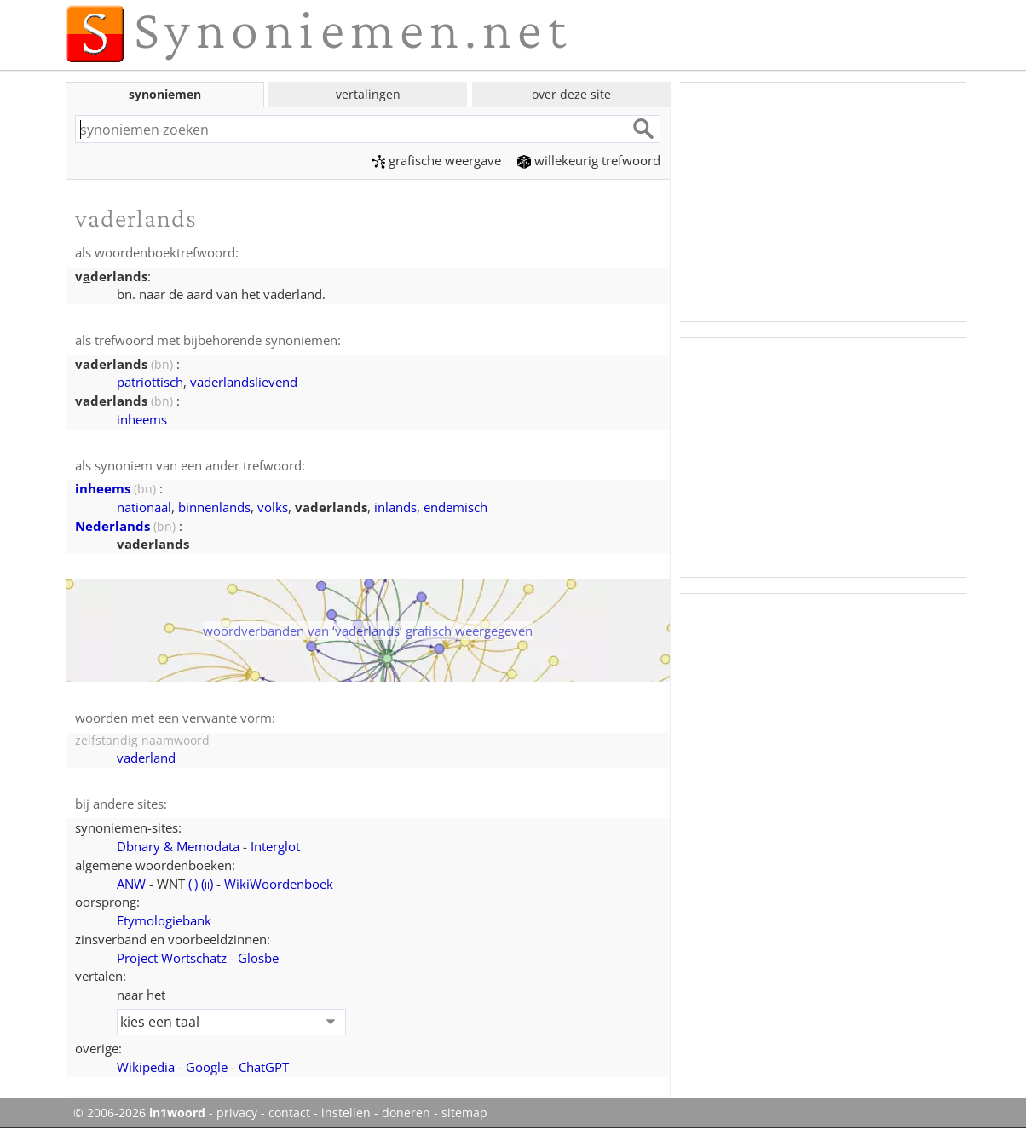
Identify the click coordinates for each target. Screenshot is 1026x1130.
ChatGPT (264, 1066)
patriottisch (150, 381)
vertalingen (368, 94)
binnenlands (214, 507)
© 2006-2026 (139, 1113)
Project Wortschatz (172, 957)
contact (289, 1113)
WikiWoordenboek (278, 883)
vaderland (146, 757)
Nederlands (112, 525)
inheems (142, 419)
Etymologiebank (164, 920)
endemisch (455, 507)
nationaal (144, 507)
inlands (395, 507)
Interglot (275, 846)
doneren (406, 1113)
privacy (236, 1113)
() (193, 883)
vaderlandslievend (243, 381)
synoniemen (165, 94)
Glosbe (258, 957)
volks (272, 507)
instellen (346, 1113)
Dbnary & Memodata (178, 846)
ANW (131, 883)
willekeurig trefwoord (588, 160)
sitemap (464, 1113)
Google (207, 1066)
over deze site (571, 94)
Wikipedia (146, 1066)
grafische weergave (436, 160)
